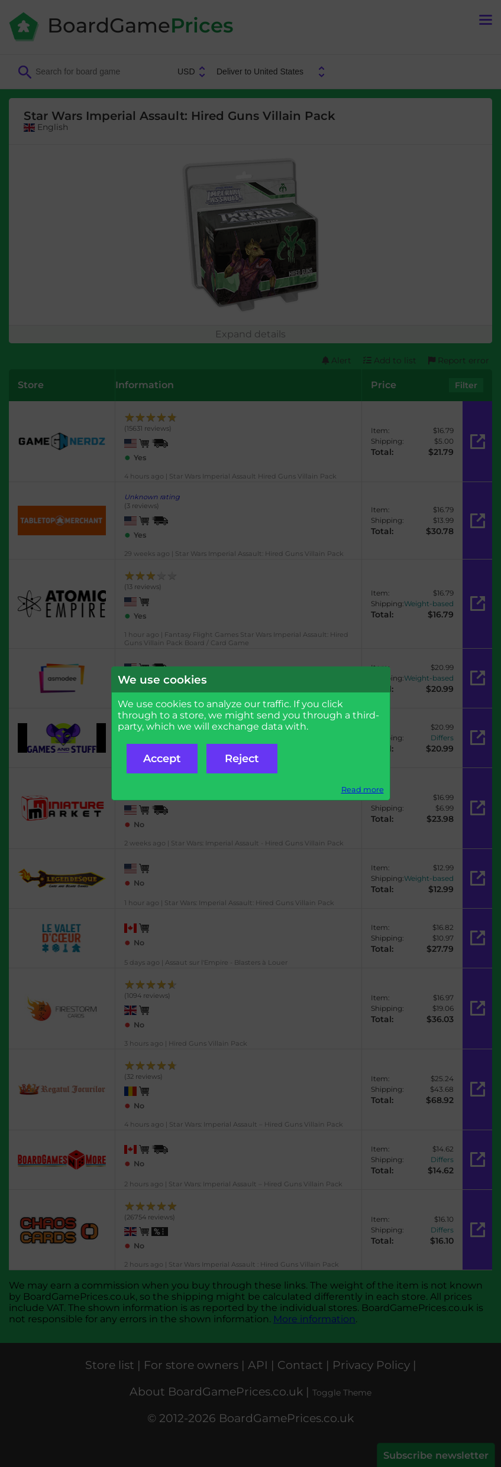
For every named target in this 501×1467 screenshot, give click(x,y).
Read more (362, 789)
